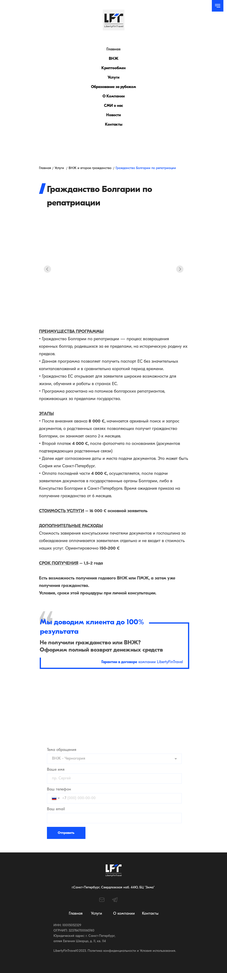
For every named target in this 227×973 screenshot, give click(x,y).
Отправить (66, 833)
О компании (124, 914)
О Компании (114, 96)
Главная (113, 49)
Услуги (113, 78)
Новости (113, 115)
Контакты (113, 125)
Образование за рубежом (113, 87)
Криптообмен (113, 68)
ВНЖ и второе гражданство (90, 168)
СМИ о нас (113, 106)
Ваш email (56, 809)
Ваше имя (56, 770)
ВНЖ (113, 59)
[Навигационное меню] (217, 5)
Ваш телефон (59, 789)
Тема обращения (61, 750)
